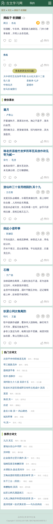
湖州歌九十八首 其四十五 (16, 382)
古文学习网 (14, 3)
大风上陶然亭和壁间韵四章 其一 (19, 498)
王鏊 (13, 316)
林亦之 (33, 464)
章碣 (21, 417)
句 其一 (7, 422)
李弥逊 (36, 359)
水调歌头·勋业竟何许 (13, 469)
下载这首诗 (15, 40)
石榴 (6, 269)
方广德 (9, 275)
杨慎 (31, 481)
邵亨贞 (23, 400)
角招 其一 (8, 399)
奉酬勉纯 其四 (10, 487)
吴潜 (33, 470)
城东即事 (7, 416)
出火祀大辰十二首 (36, 76)
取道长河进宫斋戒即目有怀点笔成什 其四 (24, 388)
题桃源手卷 (9, 370)
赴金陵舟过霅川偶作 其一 (16, 458)
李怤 (20, 423)
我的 (32, 3)
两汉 (5, 23)
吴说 (31, 447)
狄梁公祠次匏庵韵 (14, 311)
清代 (39, 499)
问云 (20, 376)
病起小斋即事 (11, 228)
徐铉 (26, 365)
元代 (17, 400)
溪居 (5, 393)
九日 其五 (8, 440)
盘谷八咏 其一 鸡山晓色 (15, 411)
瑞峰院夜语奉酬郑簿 (13, 464)
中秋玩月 (7, 85)
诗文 (10, 10)
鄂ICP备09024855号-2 (38, 521)
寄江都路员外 (10, 364)
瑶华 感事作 (9, 376)
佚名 (13, 23)
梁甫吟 (30, 85)
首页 (3, 10)
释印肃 (20, 452)
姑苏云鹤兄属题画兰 (13, 493)
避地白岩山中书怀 (12, 446)
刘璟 (32, 411)
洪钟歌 (6, 452)
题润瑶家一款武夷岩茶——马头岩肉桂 (22, 504)
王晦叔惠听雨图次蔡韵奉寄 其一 (19, 475)
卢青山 (9, 115)
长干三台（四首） (12, 481)
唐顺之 (18, 405)
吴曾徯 (45, 499)
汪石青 (9, 192)
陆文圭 (24, 371)
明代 (5, 316)
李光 (38, 458)
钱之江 (30, 493)
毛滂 (13, 160)
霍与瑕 (27, 487)
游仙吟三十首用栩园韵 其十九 (22, 187)
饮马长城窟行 (10, 89)
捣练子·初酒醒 (20, 10)
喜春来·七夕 (32, 80)
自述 (5, 405)
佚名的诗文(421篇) (24, 71)
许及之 (45, 476)
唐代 (20, 365)
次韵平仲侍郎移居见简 (14, 359)
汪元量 (39, 382)
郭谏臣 (9, 234)
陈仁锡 (23, 441)
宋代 (5, 160)
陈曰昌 (18, 394)
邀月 (6, 109)
